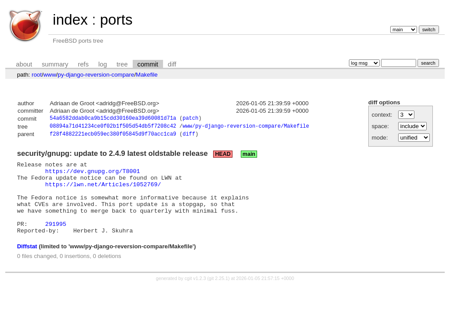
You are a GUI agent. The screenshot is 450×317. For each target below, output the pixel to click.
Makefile (147, 74)
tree (121, 64)
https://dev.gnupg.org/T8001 (92, 176)
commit (148, 64)
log (102, 64)
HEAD (222, 156)
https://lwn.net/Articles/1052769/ (103, 191)
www (50, 74)
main (249, 156)
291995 (55, 239)
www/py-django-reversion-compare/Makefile (245, 127)
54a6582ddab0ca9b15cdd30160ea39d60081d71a (113, 119)
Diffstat (27, 263)
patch (190, 119)
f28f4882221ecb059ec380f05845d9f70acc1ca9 (113, 136)
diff (172, 64)
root (37, 74)
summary (55, 64)
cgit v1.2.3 (195, 295)
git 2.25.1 (218, 295)
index (70, 19)
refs (83, 64)
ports (116, 19)
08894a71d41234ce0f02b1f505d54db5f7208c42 (113, 127)
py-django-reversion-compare (96, 74)
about (24, 64)
